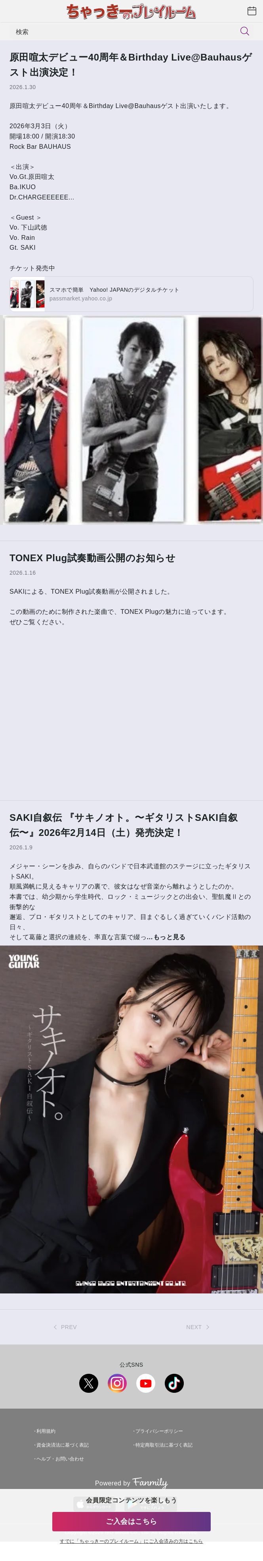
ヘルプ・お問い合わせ (60, 1459)
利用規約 (45, 1431)
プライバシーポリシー (159, 1431)
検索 (22, 31)
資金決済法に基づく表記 (62, 1445)
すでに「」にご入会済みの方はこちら (131, 1541)
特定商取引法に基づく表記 (163, 1445)
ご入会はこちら (131, 1521)
